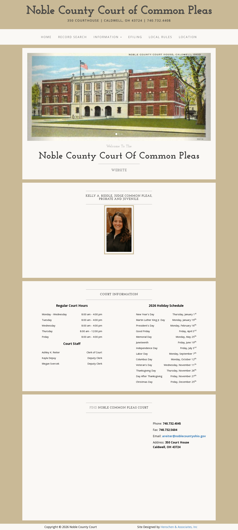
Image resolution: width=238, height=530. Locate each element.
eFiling (135, 37)
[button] (116, 134)
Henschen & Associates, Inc (179, 527)
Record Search (72, 37)
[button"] (41, 97)
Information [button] (108, 37)
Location (188, 37)
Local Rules (160, 37)
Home (46, 37)
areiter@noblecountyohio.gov (184, 436)
